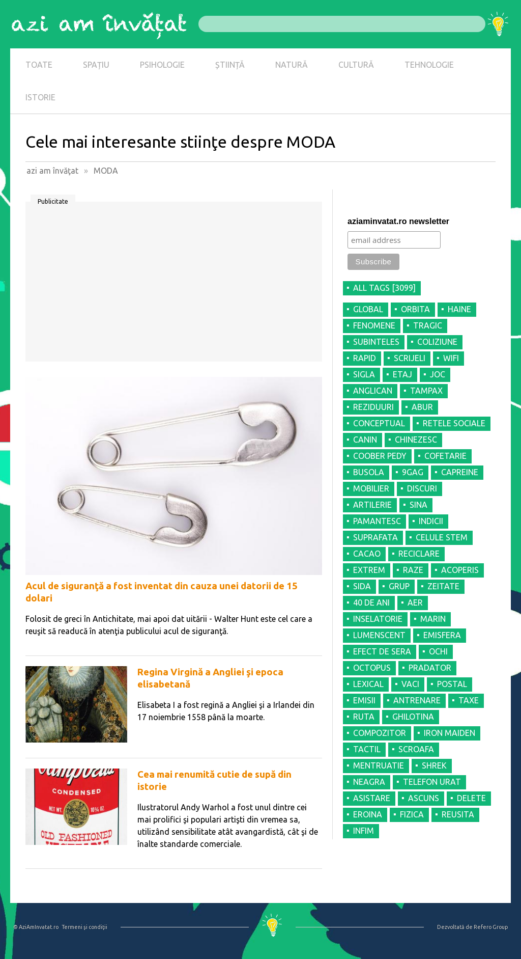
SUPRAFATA (375, 537)
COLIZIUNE (437, 341)
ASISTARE (371, 798)
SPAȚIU (96, 64)
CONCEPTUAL (379, 423)
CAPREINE (459, 472)
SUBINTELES (376, 341)
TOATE (38, 64)
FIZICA (412, 814)
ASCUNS (423, 798)
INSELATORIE (377, 618)
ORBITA (415, 309)
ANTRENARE (417, 700)
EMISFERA (442, 635)
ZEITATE (443, 586)
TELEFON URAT (432, 781)
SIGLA (364, 374)
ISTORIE (40, 97)
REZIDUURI (373, 407)
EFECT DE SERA (382, 651)
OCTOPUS (372, 667)
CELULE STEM (442, 537)
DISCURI (422, 488)
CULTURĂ (356, 64)
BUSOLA (368, 472)
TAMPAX (426, 390)
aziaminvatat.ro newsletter (398, 221)
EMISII (364, 700)
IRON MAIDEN (449, 732)
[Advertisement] (174, 285)
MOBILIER (371, 488)
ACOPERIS (460, 569)
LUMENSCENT (379, 635)
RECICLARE (419, 553)
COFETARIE (445, 455)
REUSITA (458, 814)
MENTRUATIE (378, 765)
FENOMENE (374, 325)
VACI (410, 684)
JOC (437, 374)
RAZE (413, 569)
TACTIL (367, 749)
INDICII (431, 521)
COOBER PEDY (380, 455)
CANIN (365, 439)
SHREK (434, 765)
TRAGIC (427, 325)
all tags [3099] (384, 287)
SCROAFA (416, 749)
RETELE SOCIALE (454, 423)
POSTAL (452, 684)
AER (415, 602)
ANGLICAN (372, 390)
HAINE (459, 309)
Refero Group (491, 927)
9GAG (412, 472)
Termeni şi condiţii (84, 927)
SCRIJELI (409, 358)
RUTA (363, 716)
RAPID (364, 358)
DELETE (471, 798)
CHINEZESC (416, 439)
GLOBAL (368, 309)
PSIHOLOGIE (162, 64)
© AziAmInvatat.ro (36, 927)
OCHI (438, 651)
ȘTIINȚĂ (230, 64)
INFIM (363, 830)
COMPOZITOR (379, 732)
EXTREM (369, 569)
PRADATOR (430, 667)
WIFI (451, 358)
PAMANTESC (377, 521)
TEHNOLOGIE (429, 64)
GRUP (399, 586)
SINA (418, 504)
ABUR (422, 407)
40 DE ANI (371, 602)
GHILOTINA (413, 716)
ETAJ (402, 374)
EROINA (367, 814)
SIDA (362, 586)
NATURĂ (291, 64)
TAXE (468, 700)
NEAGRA (369, 781)
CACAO (367, 553)
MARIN (433, 618)
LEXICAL (368, 684)
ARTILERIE (372, 504)
